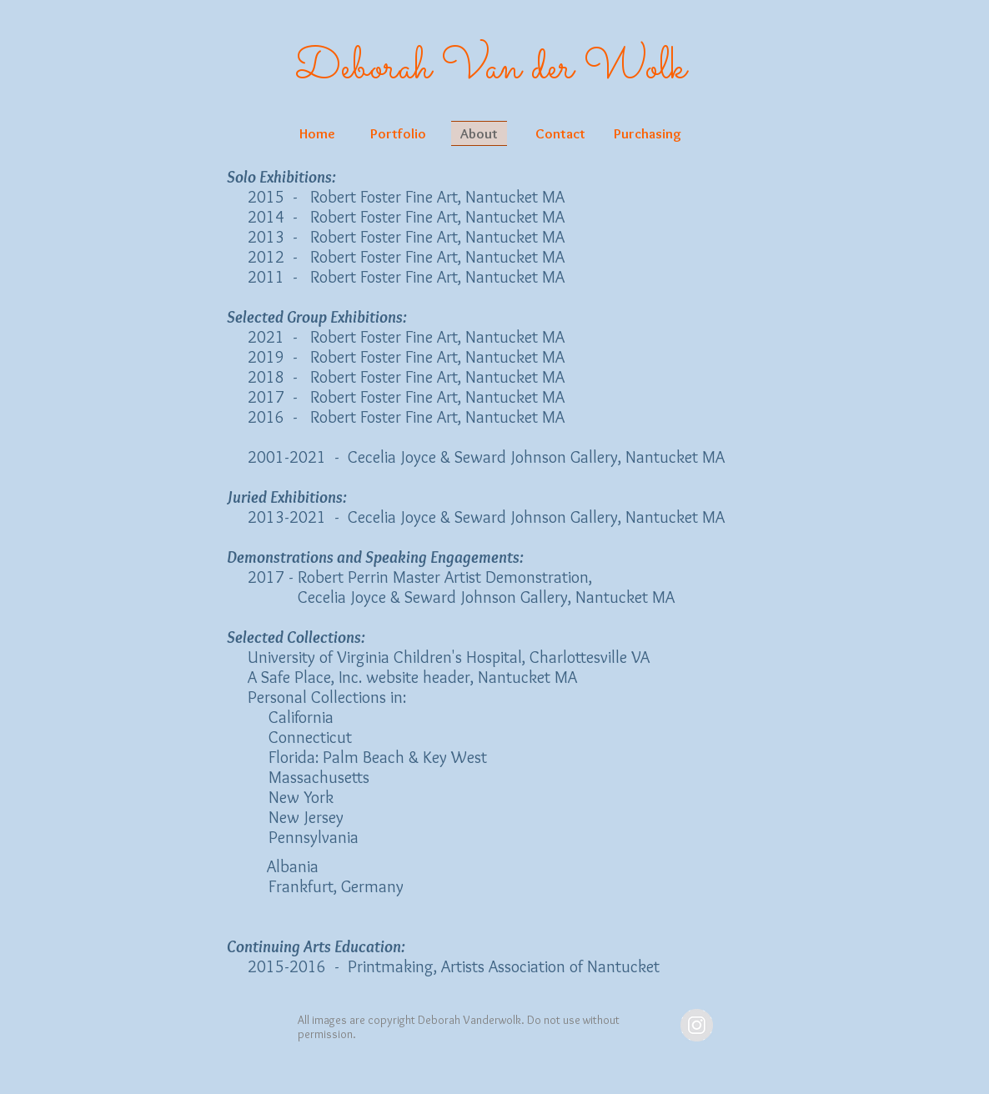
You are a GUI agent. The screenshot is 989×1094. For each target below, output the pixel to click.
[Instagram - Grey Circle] (696, 1025)
